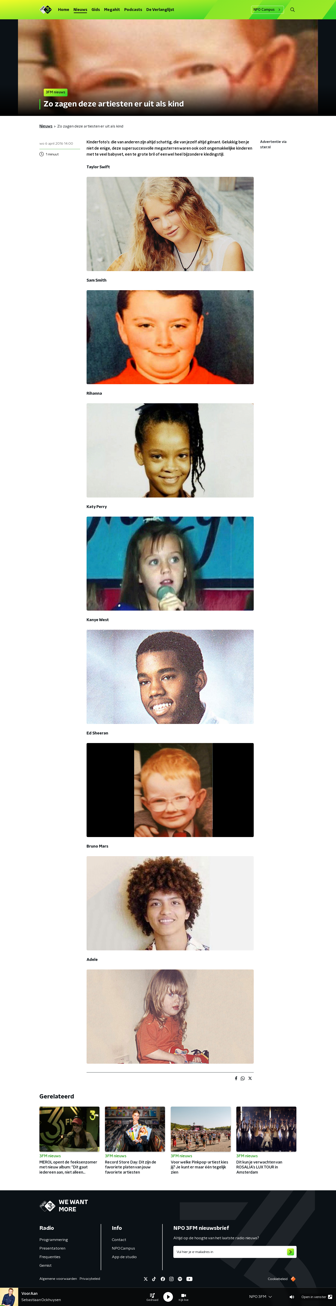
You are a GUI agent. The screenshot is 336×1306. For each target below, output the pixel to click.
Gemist (45, 1266)
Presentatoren (52, 1248)
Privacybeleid (90, 1278)
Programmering (53, 1240)
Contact (119, 1240)
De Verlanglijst (160, 10)
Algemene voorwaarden (58, 1278)
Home (63, 10)
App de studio (124, 1257)
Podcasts (133, 10)
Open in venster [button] (317, 1297)
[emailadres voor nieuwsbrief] (235, 1252)
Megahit (112, 10)
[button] (152, 1297)
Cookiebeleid (278, 1279)
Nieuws (80, 10)
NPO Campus (268, 10)
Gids (96, 10)
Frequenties (49, 1257)
